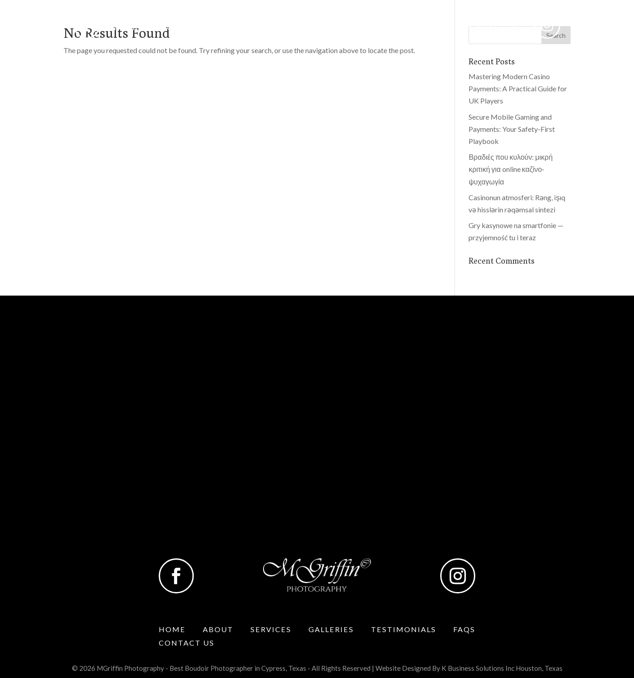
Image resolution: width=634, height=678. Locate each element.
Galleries (298, 28)
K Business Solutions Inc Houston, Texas (502, 668)
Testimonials (378, 28)
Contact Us (491, 28)
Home (127, 28)
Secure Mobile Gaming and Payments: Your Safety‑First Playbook (511, 128)
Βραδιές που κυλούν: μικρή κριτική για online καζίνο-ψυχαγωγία (511, 169)
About (171, 28)
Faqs (436, 28)
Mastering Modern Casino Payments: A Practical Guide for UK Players (518, 88)
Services (230, 28)
